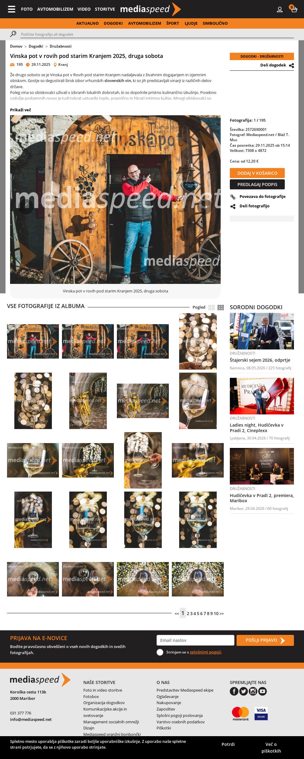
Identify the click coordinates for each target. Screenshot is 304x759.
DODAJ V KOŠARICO (257, 173)
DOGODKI (113, 23)
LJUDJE (191, 23)
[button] (294, 9)
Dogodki (36, 46)
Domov (16, 46)
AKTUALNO (87, 23)
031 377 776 (20, 713)
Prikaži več (20, 110)
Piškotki (164, 728)
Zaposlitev (166, 709)
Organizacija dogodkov (104, 702)
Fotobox (91, 696)
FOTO (27, 9)
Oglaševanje (168, 696)
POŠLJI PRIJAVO (265, 640)
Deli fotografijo (255, 206)
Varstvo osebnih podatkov (181, 722)
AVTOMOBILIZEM (55, 9)
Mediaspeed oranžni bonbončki (112, 734)
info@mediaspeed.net (31, 719)
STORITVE (105, 9)
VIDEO (84, 9)
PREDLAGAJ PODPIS (257, 184)
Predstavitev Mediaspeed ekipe (185, 690)
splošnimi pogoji (205, 652)
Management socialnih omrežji (111, 722)
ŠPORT (172, 23)
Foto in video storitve (102, 690)
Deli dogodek (273, 65)
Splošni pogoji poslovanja (180, 715)
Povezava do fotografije (263, 196)
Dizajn (88, 728)
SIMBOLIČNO (215, 23)
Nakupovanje (169, 702)
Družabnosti (60, 46)
